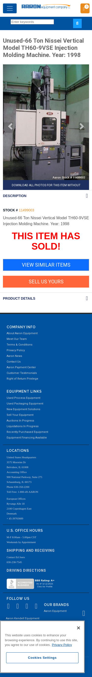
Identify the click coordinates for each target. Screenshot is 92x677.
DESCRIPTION (14, 196)
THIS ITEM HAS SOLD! (46, 241)
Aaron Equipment (55, 611)
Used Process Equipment (23, 398)
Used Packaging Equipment (25, 403)
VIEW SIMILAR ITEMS (46, 265)
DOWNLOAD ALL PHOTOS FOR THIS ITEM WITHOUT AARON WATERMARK (46, 186)
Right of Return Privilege (22, 378)
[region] (42, 647)
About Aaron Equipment (22, 333)
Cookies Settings (42, 657)
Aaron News (14, 356)
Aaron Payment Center (21, 367)
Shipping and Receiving (31, 550)
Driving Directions (26, 570)
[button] (8, 127)
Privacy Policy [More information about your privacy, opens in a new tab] (62, 645)
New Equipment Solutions (23, 409)
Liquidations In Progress (23, 426)
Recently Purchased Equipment (27, 432)
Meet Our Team (17, 339)
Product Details (19, 298)
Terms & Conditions (19, 344)
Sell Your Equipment (20, 415)
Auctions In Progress (20, 420)
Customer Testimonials (22, 373)
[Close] (78, 627)
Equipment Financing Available (27, 437)
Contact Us (14, 361)
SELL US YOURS (46, 282)
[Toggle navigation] (10, 8)
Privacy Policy (16, 350)
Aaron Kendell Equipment (22, 618)
